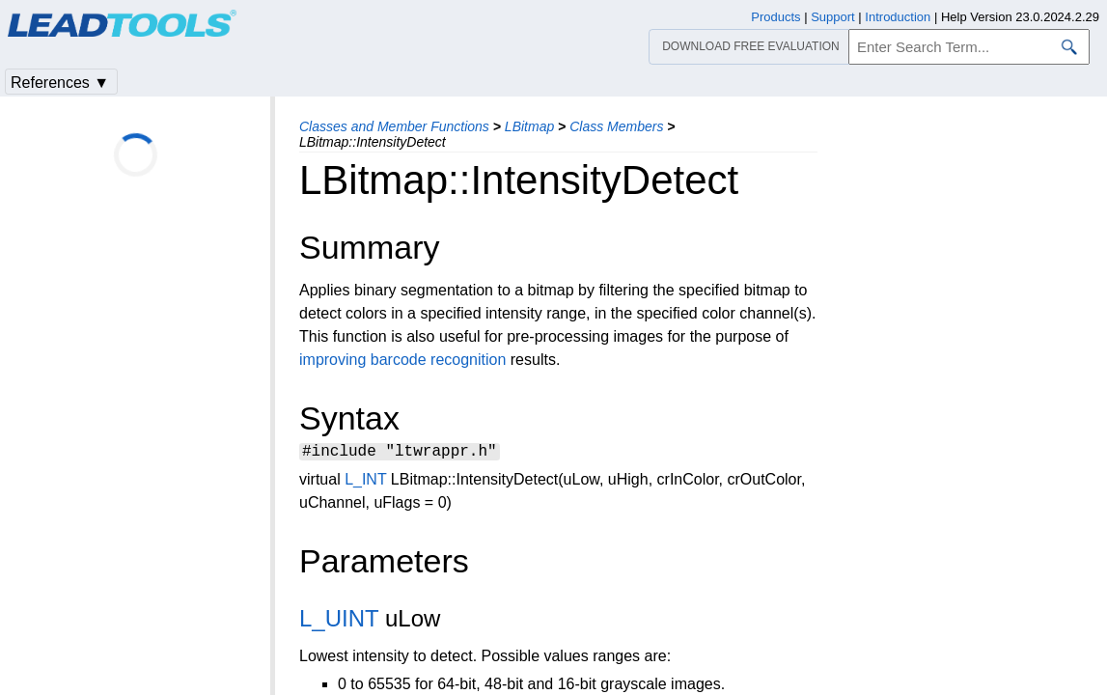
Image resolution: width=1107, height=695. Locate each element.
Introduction (897, 17)
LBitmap (529, 126)
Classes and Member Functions (394, 126)
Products (775, 17)
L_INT (365, 482)
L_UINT (338, 621)
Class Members (616, 126)
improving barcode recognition (402, 359)
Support (833, 17)
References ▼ (60, 82)
